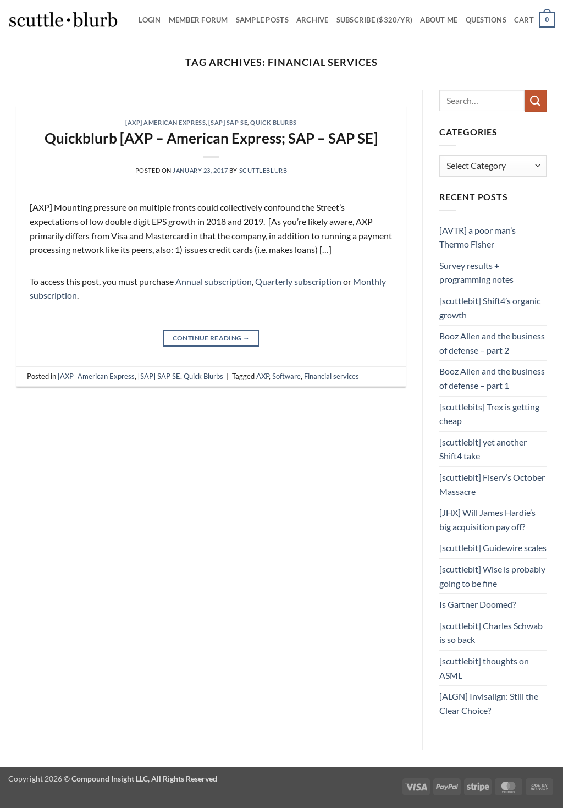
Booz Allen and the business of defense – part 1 (492, 378)
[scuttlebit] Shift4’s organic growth (489, 307)
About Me (438, 19)
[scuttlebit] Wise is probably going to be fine (492, 576)
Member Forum (198, 19)
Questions (486, 19)
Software (286, 376)
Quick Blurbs (273, 122)
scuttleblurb (263, 170)
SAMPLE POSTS (262, 19)
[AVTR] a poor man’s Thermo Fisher (477, 237)
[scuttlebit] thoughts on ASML (484, 668)
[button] (534, 19)
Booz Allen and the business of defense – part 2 (492, 343)
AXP (262, 376)
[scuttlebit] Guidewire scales (493, 547)
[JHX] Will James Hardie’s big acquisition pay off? (487, 519)
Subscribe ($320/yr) (374, 19)
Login (150, 19)
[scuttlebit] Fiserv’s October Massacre (492, 484)
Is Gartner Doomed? (477, 604)
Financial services (331, 376)
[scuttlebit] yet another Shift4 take (483, 449)
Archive (312, 19)
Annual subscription (213, 281)
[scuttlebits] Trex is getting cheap (489, 414)
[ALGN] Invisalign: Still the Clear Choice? (488, 703)
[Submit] (536, 100)
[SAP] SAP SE (227, 122)
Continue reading (211, 338)
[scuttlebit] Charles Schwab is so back (491, 632)
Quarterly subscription (298, 281)
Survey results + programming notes (476, 272)
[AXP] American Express (165, 122)
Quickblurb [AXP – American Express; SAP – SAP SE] (211, 138)
